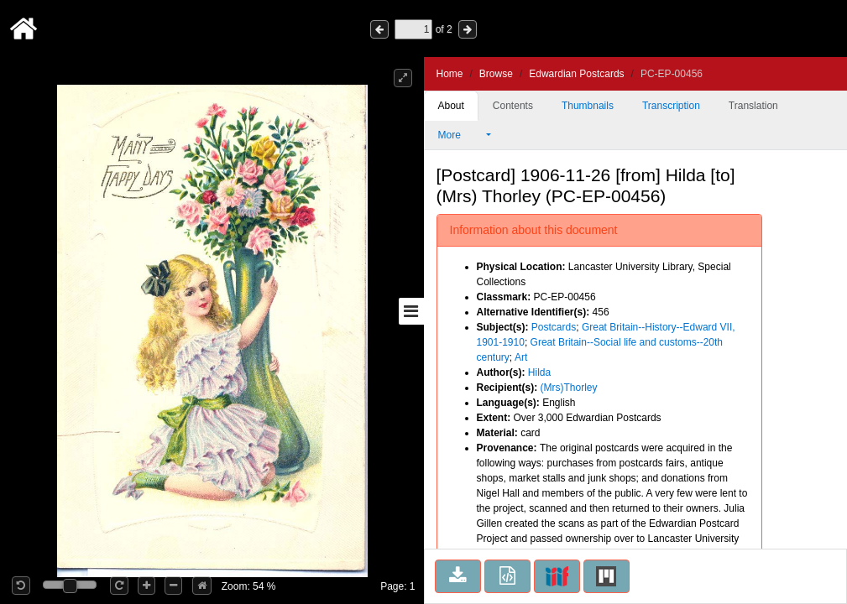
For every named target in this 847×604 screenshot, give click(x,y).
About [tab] (451, 106)
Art (521, 357)
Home (450, 74)
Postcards (553, 327)
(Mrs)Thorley (569, 387)
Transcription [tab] (671, 106)
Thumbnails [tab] (588, 106)
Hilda (539, 372)
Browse (496, 74)
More (461, 135)
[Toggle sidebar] (411, 311)
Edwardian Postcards (576, 74)
